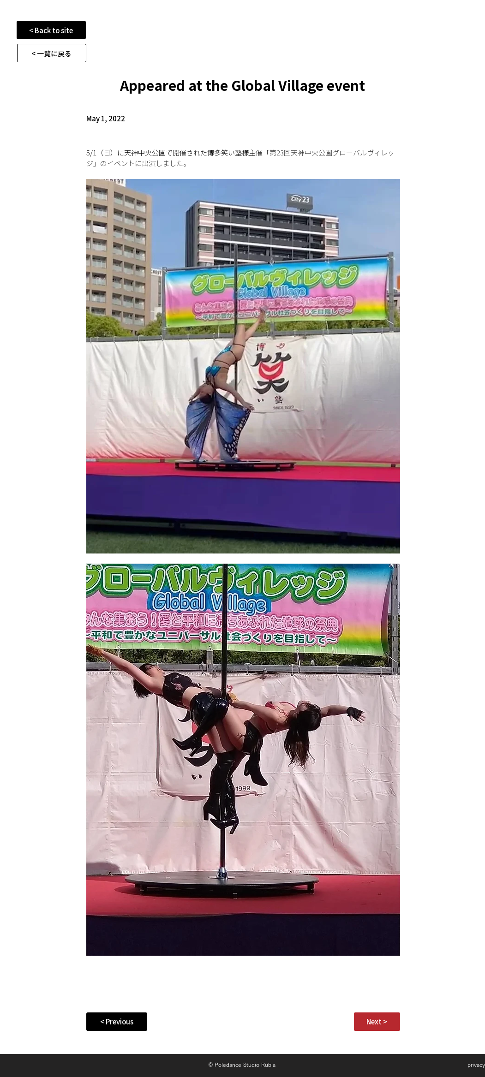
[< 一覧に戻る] (51, 53)
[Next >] (377, 1021)
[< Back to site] (51, 30)
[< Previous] (116, 1021)
